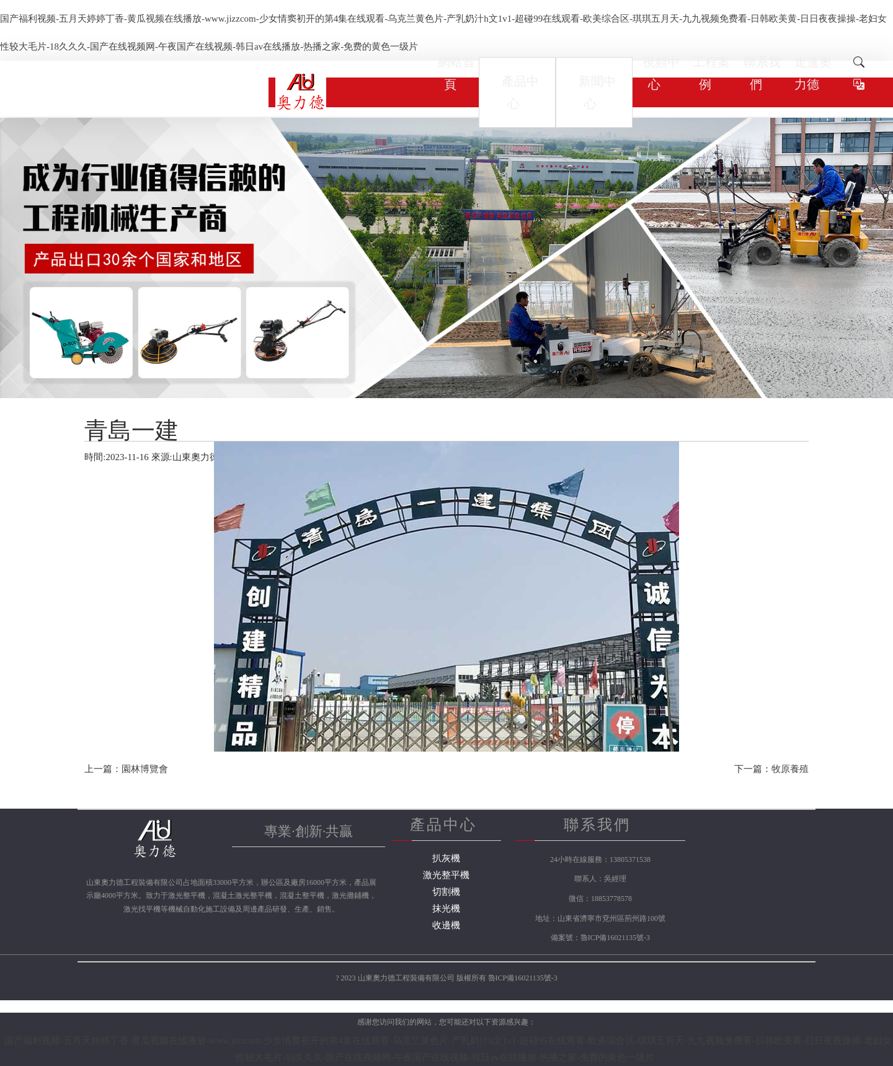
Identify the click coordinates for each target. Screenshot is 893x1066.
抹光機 (446, 908)
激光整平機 (446, 875)
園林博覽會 (145, 769)
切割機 (446, 892)
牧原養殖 (790, 769)
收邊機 (446, 925)
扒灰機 (446, 858)
